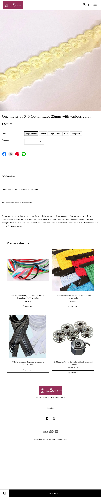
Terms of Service (39, 439)
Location (50, 408)
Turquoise (76, 134)
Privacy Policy (51, 439)
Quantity (5, 140)
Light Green (55, 134)
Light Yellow (31, 134)
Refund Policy (62, 439)
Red (66, 134)
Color (4, 133)
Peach (43, 134)
